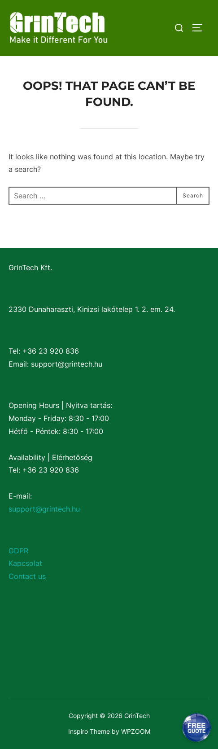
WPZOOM (135, 731)
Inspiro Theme (89, 731)
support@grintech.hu (44, 508)
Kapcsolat (25, 563)
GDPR (18, 550)
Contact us (27, 576)
